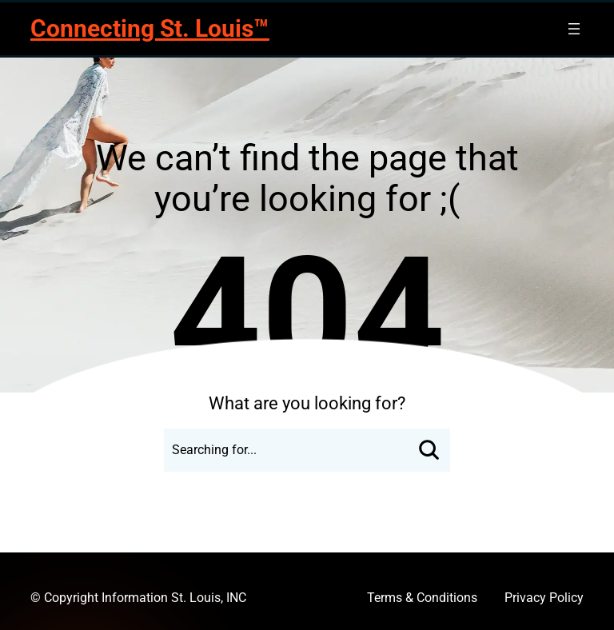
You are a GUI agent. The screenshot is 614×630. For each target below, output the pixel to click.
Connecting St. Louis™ (149, 28)
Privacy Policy (544, 597)
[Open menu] (574, 28)
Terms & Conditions (422, 597)
